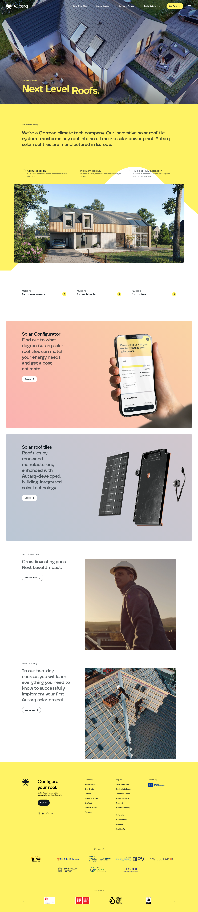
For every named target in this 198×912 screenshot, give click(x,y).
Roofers (119, 824)
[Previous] (23, 900)
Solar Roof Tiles (122, 784)
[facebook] (47, 813)
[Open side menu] (189, 6)
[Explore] (29, 379)
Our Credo (89, 789)
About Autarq (90, 784)
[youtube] (51, 813)
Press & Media (91, 808)
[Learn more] (31, 710)
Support (119, 803)
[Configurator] (175, 6)
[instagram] (39, 813)
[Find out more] (32, 578)
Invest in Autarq (91, 798)
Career (88, 794)
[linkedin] (43, 813)
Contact (88, 803)
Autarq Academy (123, 808)
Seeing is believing (123, 789)
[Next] (174, 900)
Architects (120, 829)
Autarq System (122, 798)
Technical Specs (123, 794)
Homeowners (121, 820)
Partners (88, 812)
